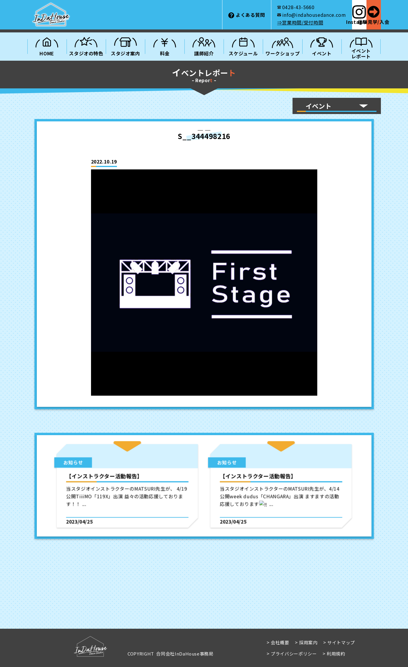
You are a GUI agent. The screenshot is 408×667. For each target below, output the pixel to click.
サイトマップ (341, 642)
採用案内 (308, 642)
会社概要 (280, 642)
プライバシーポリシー (294, 654)
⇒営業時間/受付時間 (258, 22)
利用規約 (335, 654)
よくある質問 (208, 14)
